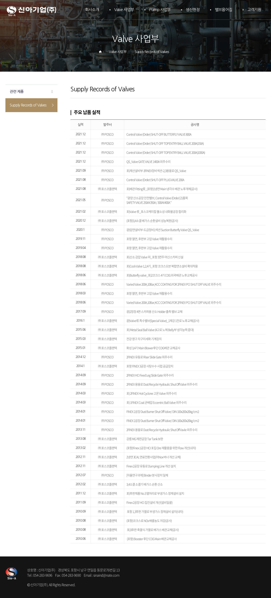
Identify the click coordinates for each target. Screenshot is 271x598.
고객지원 (254, 10)
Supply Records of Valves (28, 105)
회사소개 (92, 10)
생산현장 (193, 10)
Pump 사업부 (160, 10)
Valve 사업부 (124, 10)
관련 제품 (17, 91)
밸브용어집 (223, 10)
